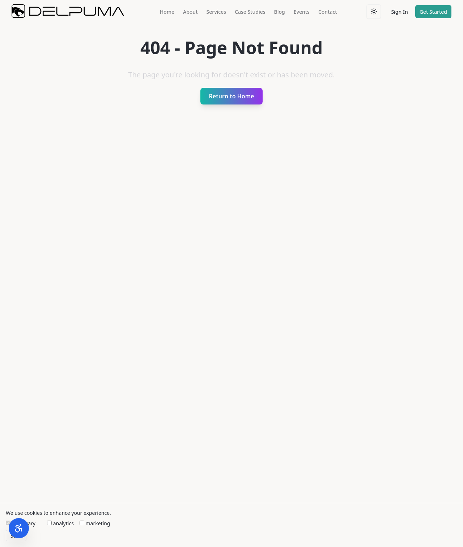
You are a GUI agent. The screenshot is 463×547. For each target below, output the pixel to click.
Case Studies (250, 11)
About (190, 11)
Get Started (433, 11)
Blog (279, 11)
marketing (95, 523)
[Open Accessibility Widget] (19, 528)
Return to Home (231, 96)
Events (302, 11)
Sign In (399, 11)
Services (216, 11)
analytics (60, 523)
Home (167, 11)
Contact (327, 11)
